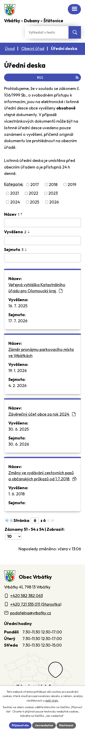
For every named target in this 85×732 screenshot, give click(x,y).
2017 (34, 184)
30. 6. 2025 (18, 429)
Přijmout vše (20, 725)
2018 (53, 184)
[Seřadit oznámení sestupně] (21, 215)
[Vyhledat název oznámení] (42, 222)
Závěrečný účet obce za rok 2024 (42, 414)
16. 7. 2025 (17, 305)
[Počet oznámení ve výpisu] (13, 536)
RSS (58, 77)
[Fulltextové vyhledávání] (46, 32)
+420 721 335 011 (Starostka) (35, 604)
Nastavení (66, 725)
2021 (14, 193)
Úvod (10, 48)
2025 (34, 202)
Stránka (21, 520)
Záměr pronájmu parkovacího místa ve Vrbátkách (41, 352)
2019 (72, 184)
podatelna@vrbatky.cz (30, 612)
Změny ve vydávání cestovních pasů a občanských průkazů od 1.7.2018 (42, 475)
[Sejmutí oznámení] (42, 257)
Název (11, 214)
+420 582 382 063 (26, 595)
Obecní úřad (32, 48)
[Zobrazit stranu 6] (35, 520)
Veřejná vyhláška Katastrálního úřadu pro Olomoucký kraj (36, 287)
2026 (54, 202)
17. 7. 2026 (17, 320)
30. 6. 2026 (18, 444)
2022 (33, 193)
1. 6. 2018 (16, 493)
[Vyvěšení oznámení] (42, 240)
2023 (53, 193)
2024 (15, 202)
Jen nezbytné (44, 725)
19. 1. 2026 (17, 370)
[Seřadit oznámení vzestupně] (21, 213)
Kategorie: (13, 184)
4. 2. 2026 (17, 385)
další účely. (52, 700)
